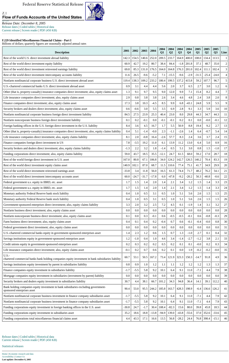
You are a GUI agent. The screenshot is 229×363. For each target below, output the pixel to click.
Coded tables (27, 26)
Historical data (45, 26)
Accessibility (7, 356)
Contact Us (20, 356)
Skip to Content (5, 20)
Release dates (10, 26)
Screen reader (30, 30)
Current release (11, 30)
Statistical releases (13, 346)
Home (4, 354)
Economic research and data (21, 354)
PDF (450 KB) (48, 30)
